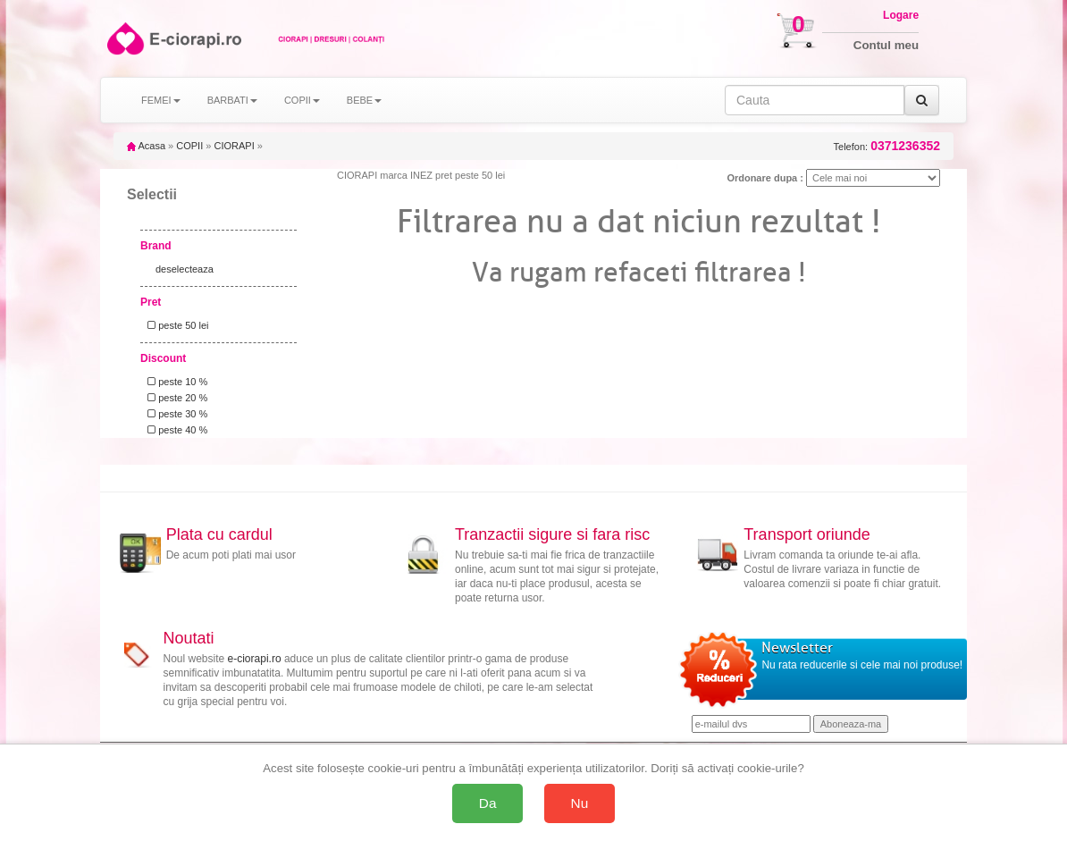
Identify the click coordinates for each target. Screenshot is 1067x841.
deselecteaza (184, 269)
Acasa (146, 145)
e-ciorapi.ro (254, 658)
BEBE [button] (364, 100)
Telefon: (887, 146)
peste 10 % (174, 381)
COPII (189, 145)
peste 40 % (174, 430)
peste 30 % (174, 413)
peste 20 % (174, 397)
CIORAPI (234, 145)
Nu (580, 803)
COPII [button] (302, 100)
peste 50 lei (175, 325)
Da (488, 803)
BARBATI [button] (232, 100)
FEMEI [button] (161, 100)
